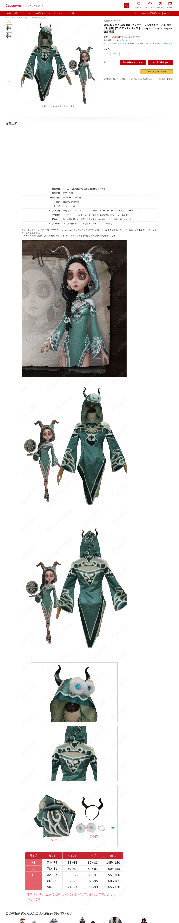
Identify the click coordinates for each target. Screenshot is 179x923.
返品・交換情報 (166, 79)
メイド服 (70, 13)
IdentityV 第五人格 (38, 18)
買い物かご (138, 5)
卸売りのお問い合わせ (157, 72)
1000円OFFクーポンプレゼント (48, 13)
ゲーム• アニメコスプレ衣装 (16, 18)
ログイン (168, 13)
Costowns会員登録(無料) (149, 13)
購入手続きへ (160, 62)
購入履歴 (170, 5)
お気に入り (150, 5)
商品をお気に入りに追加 (114, 79)
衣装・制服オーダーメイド (19, 13)
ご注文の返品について (121, 40)
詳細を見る (167, 43)
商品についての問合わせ (142, 79)
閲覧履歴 (160, 5)
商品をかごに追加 (133, 62)
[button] (9, 22)
